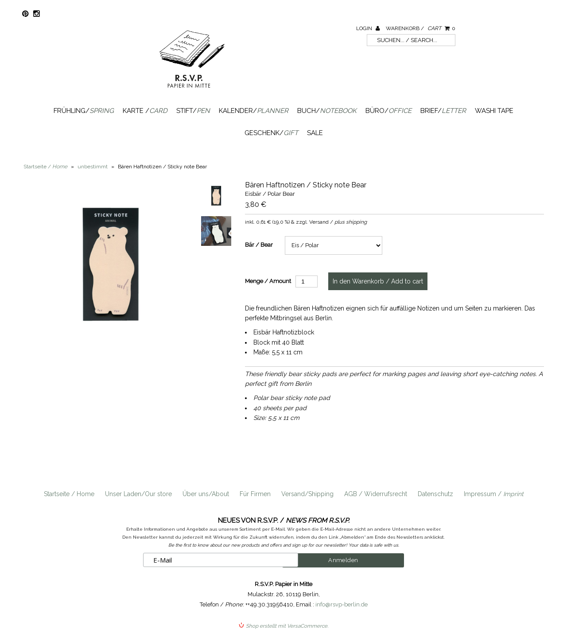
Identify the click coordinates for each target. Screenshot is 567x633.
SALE (315, 133)
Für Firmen (255, 493)
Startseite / (45, 166)
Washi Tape (494, 111)
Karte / (145, 111)
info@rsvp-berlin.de (341, 604)
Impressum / (494, 493)
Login (368, 28)
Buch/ (327, 111)
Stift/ (193, 111)
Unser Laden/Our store (138, 493)
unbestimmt (93, 166)
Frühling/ (84, 111)
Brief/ (443, 111)
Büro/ (388, 111)
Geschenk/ (271, 133)
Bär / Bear (259, 244)
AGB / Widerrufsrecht (375, 493)
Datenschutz (435, 493)
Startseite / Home (69, 493)
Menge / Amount (268, 281)
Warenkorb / (420, 28)
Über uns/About (206, 493)
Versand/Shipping (307, 493)
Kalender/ (253, 111)
